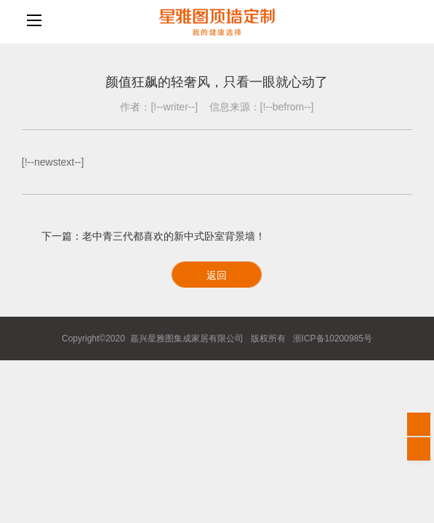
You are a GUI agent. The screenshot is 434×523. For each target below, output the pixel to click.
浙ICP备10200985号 (332, 338)
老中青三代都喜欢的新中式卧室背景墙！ (173, 236)
